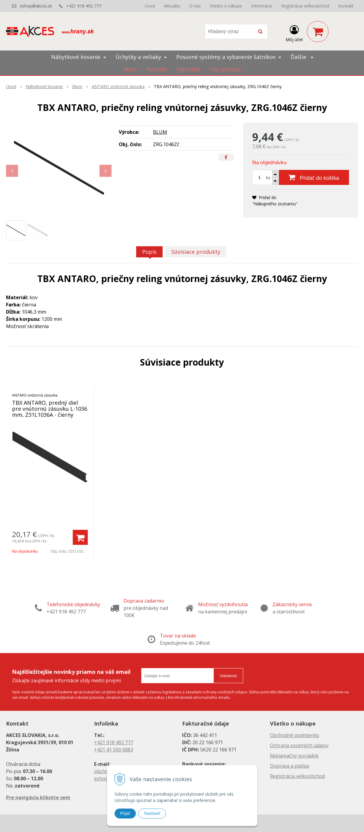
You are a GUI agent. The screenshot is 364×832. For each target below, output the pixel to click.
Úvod (150, 6)
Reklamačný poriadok (294, 755)
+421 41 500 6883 (113, 749)
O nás (195, 6)
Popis (149, 251)
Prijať (125, 813)
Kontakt (345, 6)
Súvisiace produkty (195, 251)
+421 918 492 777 (83, 6)
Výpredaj (188, 69)
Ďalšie (302, 56)
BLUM (160, 132)
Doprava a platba (289, 766)
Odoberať (228, 676)
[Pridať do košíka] (314, 177)
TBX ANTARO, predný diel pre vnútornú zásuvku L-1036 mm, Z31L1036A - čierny (49, 408)
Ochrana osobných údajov (299, 745)
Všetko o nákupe (226, 6)
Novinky (156, 69)
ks (268, 177)
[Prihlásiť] (294, 33)
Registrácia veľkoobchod (305, 6)
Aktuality (172, 6)
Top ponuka (225, 69)
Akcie (130, 69)
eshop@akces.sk (36, 6)
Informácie (261, 6)
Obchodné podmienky (294, 735)
